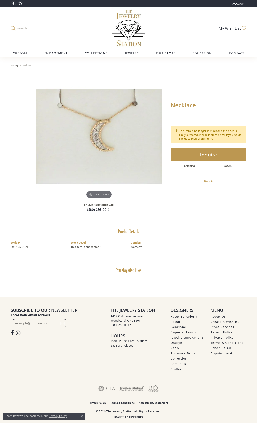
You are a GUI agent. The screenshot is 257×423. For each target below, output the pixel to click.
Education (202, 53)
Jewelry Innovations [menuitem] (187, 337)
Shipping (189, 166)
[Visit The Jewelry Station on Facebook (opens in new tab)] (13, 3)
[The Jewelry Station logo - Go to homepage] (128, 28)
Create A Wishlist (225, 322)
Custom (20, 53)
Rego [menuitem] (175, 348)
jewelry (15, 65)
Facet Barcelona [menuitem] (184, 316)
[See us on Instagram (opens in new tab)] (20, 3)
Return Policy (222, 332)
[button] (239, 3)
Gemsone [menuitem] (178, 327)
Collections (96, 53)
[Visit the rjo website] (153, 388)
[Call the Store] (121, 325)
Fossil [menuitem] (175, 322)
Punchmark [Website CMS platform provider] (136, 417)
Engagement (56, 53)
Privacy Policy (222, 337)
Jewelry (132, 53)
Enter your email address (30, 315)
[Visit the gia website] (106, 388)
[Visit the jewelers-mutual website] (131, 388)
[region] (99, 136)
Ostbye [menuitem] (176, 343)
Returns (228, 166)
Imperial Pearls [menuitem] (183, 332)
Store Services (222, 327)
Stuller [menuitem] (176, 369)
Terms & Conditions (227, 343)
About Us (218, 316)
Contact (236, 53)
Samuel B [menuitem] (178, 364)
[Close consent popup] (82, 416)
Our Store (165, 53)
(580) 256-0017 (98, 209)
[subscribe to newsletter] (62, 323)
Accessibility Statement (153, 403)
